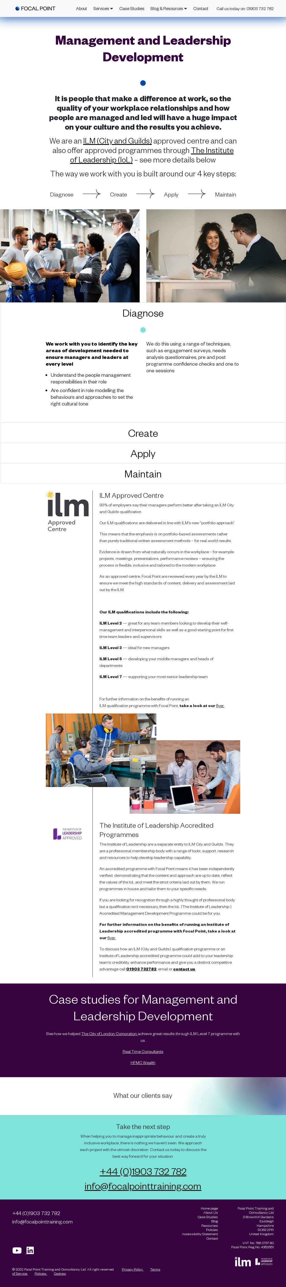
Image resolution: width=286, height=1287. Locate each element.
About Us (210, 1212)
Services (103, 8)
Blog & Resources (169, 8)
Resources (209, 1225)
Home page (209, 1208)
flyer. (220, 705)
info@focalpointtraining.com (143, 1185)
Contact (200, 8)
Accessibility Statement (200, 1234)
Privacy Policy (133, 1269)
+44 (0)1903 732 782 (143, 1171)
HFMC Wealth (143, 1062)
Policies (41, 1273)
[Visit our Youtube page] (19, 1252)
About (81, 8)
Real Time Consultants (143, 1051)
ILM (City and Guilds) (117, 140)
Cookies (60, 1273)
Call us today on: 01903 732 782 (245, 8)
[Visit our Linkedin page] (32, 1252)
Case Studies (131, 8)
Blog (214, 1221)
